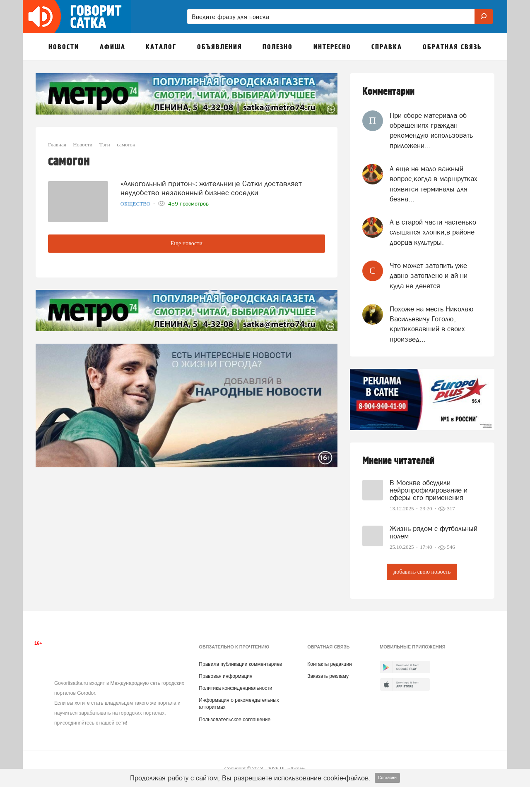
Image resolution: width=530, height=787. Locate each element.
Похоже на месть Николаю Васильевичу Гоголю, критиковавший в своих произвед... (432, 324)
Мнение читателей (398, 461)
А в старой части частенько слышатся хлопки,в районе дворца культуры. (433, 232)
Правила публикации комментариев (240, 664)
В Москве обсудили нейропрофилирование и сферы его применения (428, 490)
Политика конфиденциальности (235, 688)
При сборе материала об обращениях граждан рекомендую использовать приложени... (431, 130)
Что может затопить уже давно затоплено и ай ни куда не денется (428, 275)
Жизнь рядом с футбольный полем (433, 532)
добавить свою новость (421, 572)
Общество (136, 204)
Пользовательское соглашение (234, 719)
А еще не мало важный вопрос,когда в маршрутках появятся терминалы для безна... (433, 184)
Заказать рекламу (328, 676)
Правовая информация (225, 676)
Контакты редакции (329, 664)
